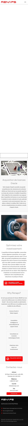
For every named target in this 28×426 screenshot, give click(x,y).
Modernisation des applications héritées (12, 408)
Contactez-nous (14, 393)
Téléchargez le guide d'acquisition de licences (11, 45)
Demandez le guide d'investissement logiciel (14, 283)
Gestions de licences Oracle (9, 413)
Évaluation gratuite (14, 358)
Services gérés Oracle (8, 410)
